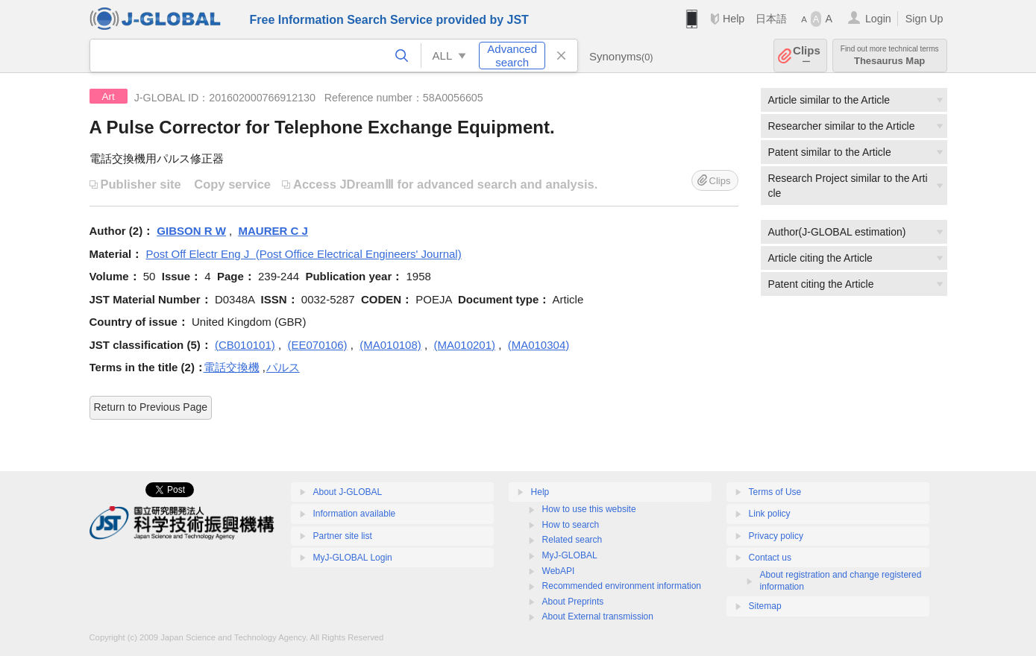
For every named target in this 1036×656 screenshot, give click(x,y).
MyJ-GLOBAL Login (352, 557)
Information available (354, 513)
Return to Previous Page (151, 407)
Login (878, 19)
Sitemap (765, 606)
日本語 (771, 19)
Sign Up (924, 19)
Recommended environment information (621, 586)
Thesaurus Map (890, 55)
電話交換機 (232, 367)
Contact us (770, 557)
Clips (806, 55)
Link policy (770, 513)
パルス (283, 367)
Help (733, 19)
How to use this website (589, 509)
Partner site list (342, 536)
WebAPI (558, 571)
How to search (571, 525)
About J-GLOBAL (348, 492)
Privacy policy (776, 536)
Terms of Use (775, 492)
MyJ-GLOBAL (569, 555)
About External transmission (597, 616)
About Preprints (573, 601)
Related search (572, 539)
